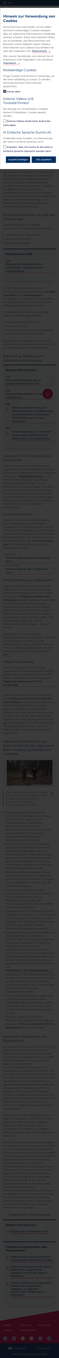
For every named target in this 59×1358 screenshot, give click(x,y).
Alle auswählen (43, 159)
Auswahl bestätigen (18, 159)
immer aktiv (13, 91)
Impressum (9, 63)
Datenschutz (39, 50)
